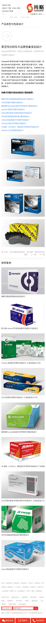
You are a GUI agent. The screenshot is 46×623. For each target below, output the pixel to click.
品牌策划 (9, 583)
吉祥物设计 (21, 591)
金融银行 (10, 601)
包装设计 (38, 583)
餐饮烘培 (33, 597)
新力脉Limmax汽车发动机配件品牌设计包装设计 (19, 328)
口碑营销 (5, 591)
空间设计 (33, 587)
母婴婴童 (25, 597)
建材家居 (35, 601)
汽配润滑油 (12, 604)
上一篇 (33, 254)
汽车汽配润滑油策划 (17, 252)
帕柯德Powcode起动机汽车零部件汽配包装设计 (19, 432)
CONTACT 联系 (7, 11)
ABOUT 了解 (6, 8)
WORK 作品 (6, 5)
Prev (23, 17)
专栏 (28, 591)
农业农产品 (5, 597)
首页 (2, 583)
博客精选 (39, 591)
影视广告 (13, 591)
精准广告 (41, 587)
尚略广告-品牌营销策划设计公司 (16, 613)
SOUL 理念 (16, 8)
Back (12, 17)
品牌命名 (17, 583)
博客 (32, 591)
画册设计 (10, 587)
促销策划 (26, 587)
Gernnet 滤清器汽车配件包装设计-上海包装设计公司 (20, 363)
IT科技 (27, 601)
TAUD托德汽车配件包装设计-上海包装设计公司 (19, 397)
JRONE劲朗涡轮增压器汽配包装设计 (15, 535)
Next (27, 17)
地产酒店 (19, 601)
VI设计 (31, 583)
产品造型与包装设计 (12, 24)
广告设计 (18, 587)
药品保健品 (22, 604)
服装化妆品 (15, 597)
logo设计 (24, 583)
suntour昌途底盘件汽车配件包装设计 (15, 569)
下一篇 (42, 254)
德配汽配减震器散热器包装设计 (13, 296)
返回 (26, 254)
